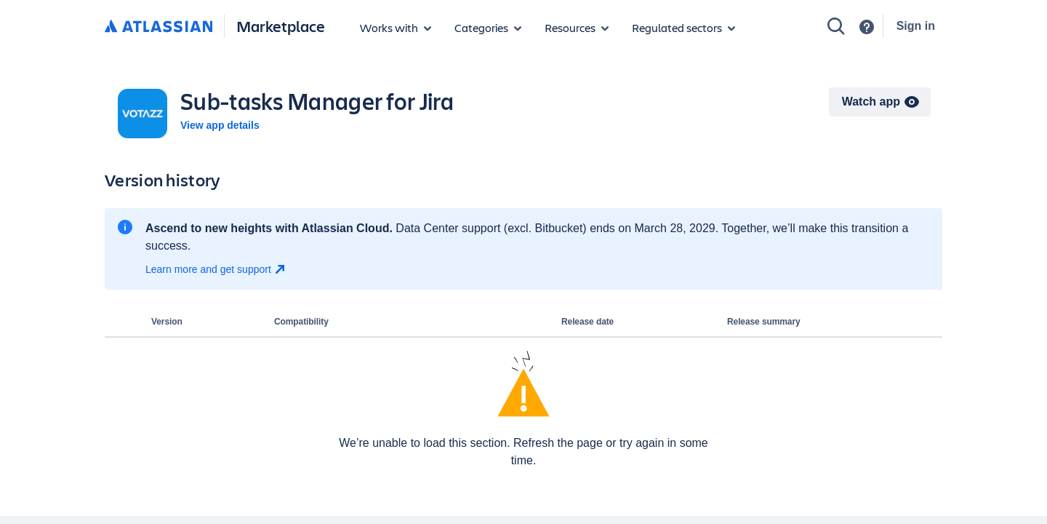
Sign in (915, 26)
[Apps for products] (395, 27)
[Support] (867, 27)
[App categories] (488, 27)
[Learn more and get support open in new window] (217, 269)
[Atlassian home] (158, 26)
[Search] (836, 26)
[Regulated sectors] (683, 27)
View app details (220, 125)
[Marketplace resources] (576, 27)
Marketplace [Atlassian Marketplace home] (280, 25)
